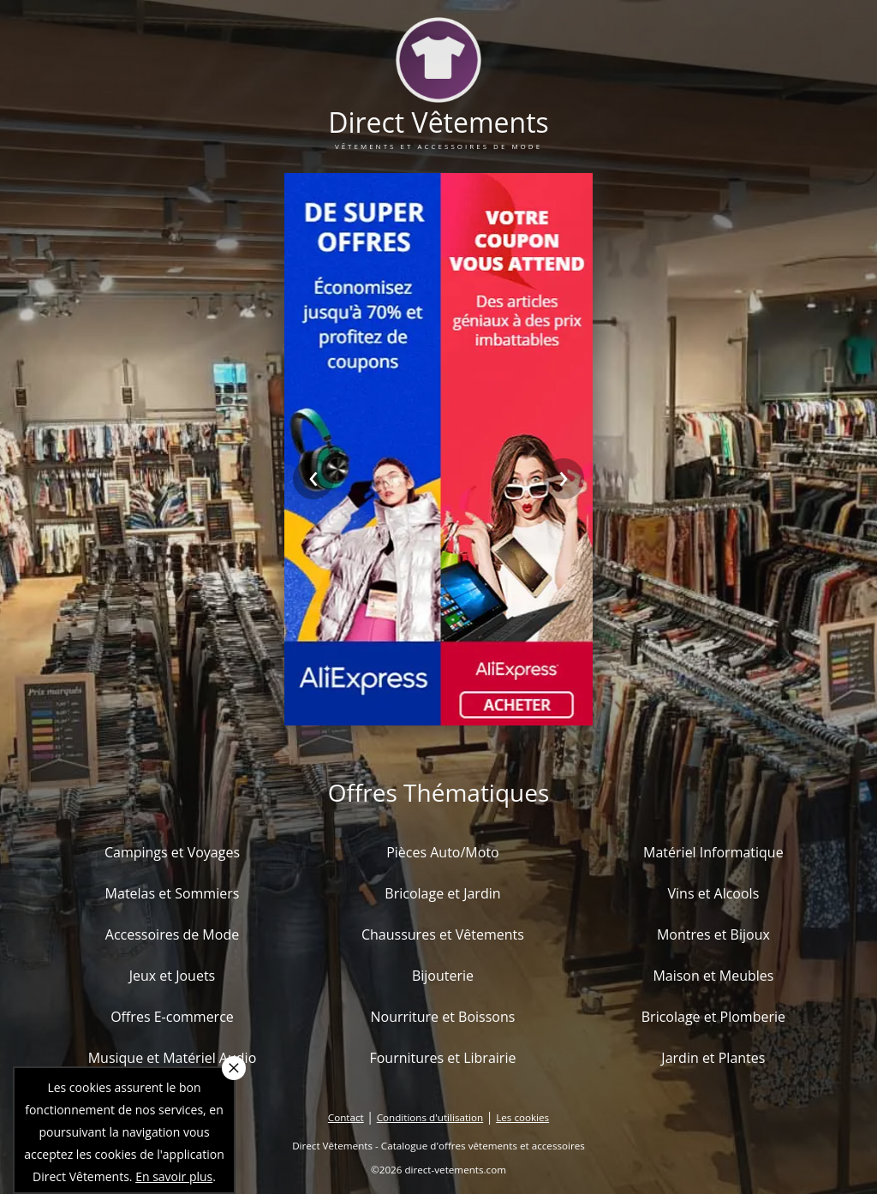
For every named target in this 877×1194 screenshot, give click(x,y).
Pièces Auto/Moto (442, 852)
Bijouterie (443, 975)
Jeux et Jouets (172, 975)
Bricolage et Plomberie (713, 1016)
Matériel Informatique (713, 852)
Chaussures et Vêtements (442, 934)
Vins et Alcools (714, 893)
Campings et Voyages (172, 852)
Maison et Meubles (713, 975)
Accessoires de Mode (172, 934)
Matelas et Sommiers (172, 893)
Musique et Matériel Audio (172, 1057)
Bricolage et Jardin (442, 893)
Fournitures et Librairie (442, 1057)
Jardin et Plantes (713, 1057)
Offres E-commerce (172, 1016)
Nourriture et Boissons (442, 1016)
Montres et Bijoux (713, 934)
